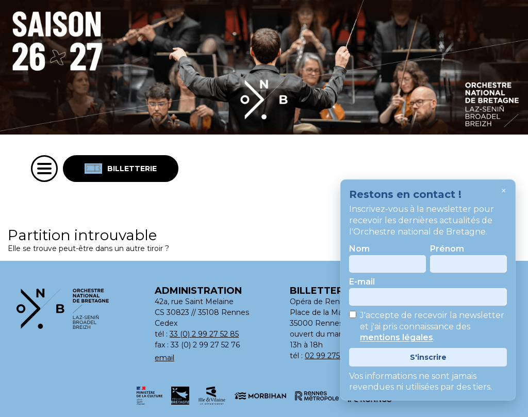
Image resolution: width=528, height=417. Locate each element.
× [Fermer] (504, 191)
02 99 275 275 (329, 355)
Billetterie (121, 168)
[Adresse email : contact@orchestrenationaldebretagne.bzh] (212, 358)
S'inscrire (428, 357)
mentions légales (396, 338)
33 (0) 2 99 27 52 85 (204, 334)
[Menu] (44, 168)
